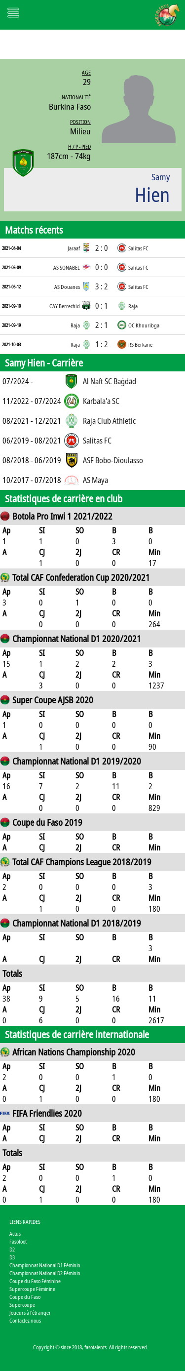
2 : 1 (101, 325)
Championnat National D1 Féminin (44, 1265)
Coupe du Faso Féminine (35, 1281)
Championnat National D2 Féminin (44, 1273)
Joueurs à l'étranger (30, 1312)
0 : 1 (101, 305)
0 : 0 (101, 267)
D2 (12, 1249)
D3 (12, 1257)
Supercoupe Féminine (32, 1288)
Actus (15, 1233)
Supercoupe (22, 1304)
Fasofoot (18, 1241)
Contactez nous (25, 1320)
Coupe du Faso (24, 1296)
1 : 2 (101, 344)
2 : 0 (101, 247)
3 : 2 (101, 286)
